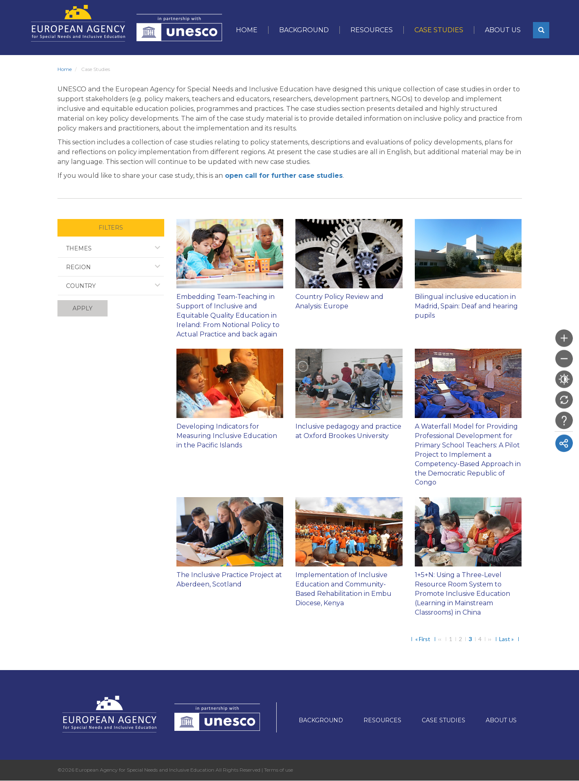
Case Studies (438, 30)
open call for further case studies (284, 175)
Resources (371, 30)
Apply (82, 308)
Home (247, 30)
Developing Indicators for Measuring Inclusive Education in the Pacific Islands (226, 436)
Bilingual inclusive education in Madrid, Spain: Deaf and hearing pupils (466, 306)
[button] (541, 30)
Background (304, 30)
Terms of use (278, 770)
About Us (503, 30)
